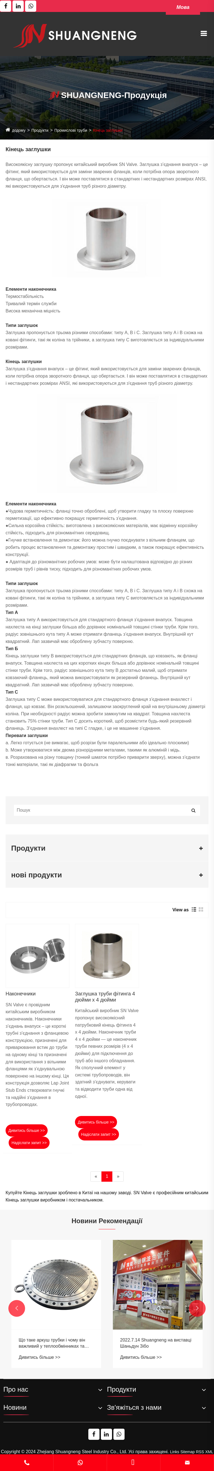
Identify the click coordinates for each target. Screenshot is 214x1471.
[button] (16, 1308)
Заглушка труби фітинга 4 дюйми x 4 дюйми (105, 997)
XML (209, 1452)
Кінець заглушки (107, 130)
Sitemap (187, 1452)
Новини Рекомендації (107, 1221)
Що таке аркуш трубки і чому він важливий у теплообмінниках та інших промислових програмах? (153, 1344)
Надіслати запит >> (29, 1142)
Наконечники (21, 994)
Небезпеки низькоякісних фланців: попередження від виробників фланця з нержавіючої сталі (54, 1344)
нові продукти (36, 875)
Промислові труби (70, 130)
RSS (200, 1452)
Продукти (39, 130)
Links (174, 1452)
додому (18, 130)
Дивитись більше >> (26, 1130)
